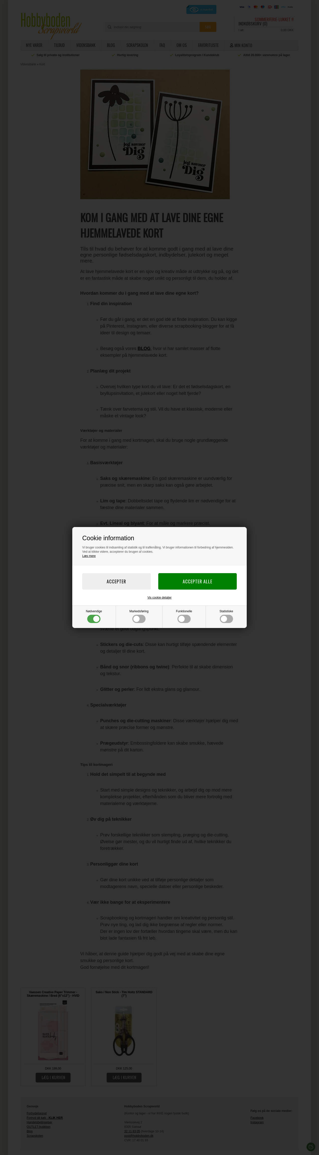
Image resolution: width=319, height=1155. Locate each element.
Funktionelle (184, 616)
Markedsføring (139, 616)
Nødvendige (94, 616)
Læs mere (89, 556)
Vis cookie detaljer (159, 597)
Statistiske (226, 616)
